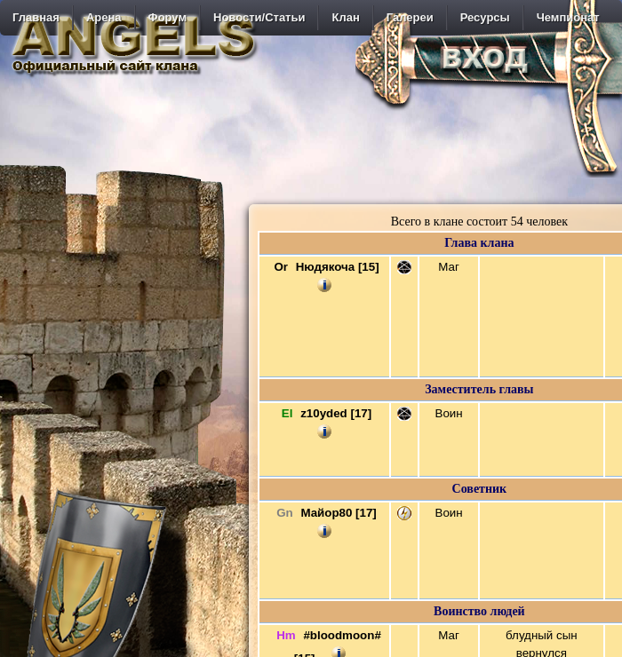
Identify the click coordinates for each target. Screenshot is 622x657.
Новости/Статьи (259, 17)
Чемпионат (568, 17)
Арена (104, 17)
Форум (167, 17)
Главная (36, 17)
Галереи (410, 17)
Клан (345, 17)
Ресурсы (485, 17)
